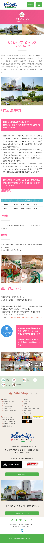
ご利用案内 (26, 401)
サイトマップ (26, 413)
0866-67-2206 (33, 506)
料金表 (24, 404)
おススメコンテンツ (7, 417)
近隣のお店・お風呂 (8, 424)
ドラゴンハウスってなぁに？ (22, 513)
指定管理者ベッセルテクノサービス (21, 524)
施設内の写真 (26, 410)
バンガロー (6, 404)
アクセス (25, 406)
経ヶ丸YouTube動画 (8, 419)
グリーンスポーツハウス (9, 410)
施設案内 (4, 399)
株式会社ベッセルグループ (21, 526)
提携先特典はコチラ (22, 474)
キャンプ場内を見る (8, 421)
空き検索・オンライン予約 (30, 408)
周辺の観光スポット (8, 426)
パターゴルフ (6, 408)
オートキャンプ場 (8, 401)
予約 (30, 5)
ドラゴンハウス (7, 406)
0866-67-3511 (34, 450)
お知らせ (25, 399)
